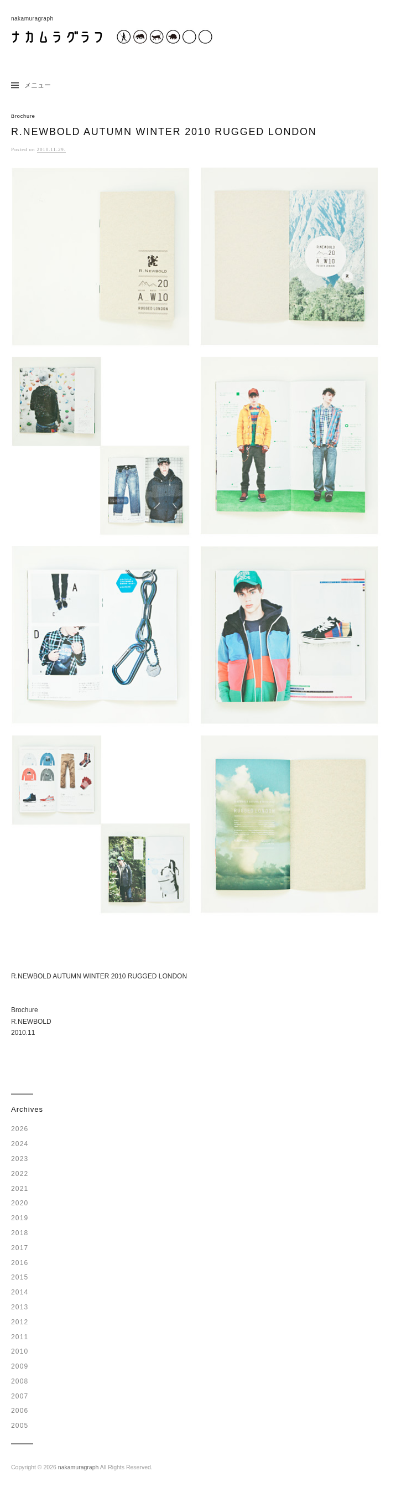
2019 (20, 1218)
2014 (20, 1292)
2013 (20, 1307)
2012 (20, 1322)
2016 (20, 1263)
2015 (20, 1277)
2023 (20, 1159)
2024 (20, 1144)
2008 (20, 1381)
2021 (20, 1189)
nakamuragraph (78, 1467)
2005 (20, 1425)
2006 (20, 1411)
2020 (20, 1203)
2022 (20, 1174)
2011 (20, 1337)
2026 (20, 1129)
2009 (20, 1366)
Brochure (23, 116)
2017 (20, 1248)
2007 (20, 1396)
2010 (20, 1351)
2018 (20, 1233)
